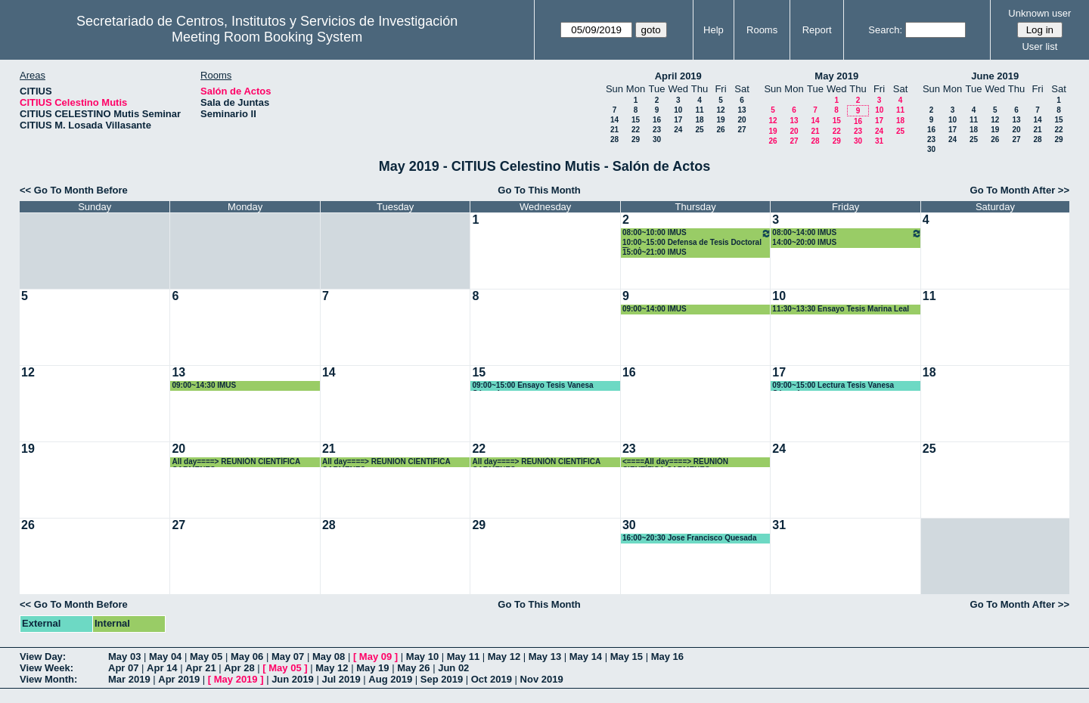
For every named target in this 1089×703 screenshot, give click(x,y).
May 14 (585, 656)
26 (720, 129)
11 (699, 110)
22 (635, 129)
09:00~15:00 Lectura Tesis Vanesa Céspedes (833, 386)
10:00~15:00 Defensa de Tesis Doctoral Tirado (692, 243)
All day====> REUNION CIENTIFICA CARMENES (386, 462)
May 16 (667, 656)
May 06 (247, 656)
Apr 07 (123, 668)
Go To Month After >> (1019, 190)
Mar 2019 (129, 679)
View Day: (43, 656)
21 (614, 129)
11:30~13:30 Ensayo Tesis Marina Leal (840, 309)
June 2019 (995, 76)
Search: (885, 30)
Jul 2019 (340, 679)
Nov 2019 (541, 679)
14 (614, 120)
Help (713, 30)
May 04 (165, 656)
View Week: (46, 668)
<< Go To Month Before (74, 190)
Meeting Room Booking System (267, 37)
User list (1039, 46)
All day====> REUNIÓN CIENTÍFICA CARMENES (235, 462)
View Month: (48, 679)
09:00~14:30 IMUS (204, 385)
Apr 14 (162, 668)
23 (657, 129)
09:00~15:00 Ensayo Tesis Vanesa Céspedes (532, 386)
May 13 (545, 656)
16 (657, 120)
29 (635, 139)
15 (635, 120)
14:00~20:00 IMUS (804, 242)
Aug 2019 (390, 679)
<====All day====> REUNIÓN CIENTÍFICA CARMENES (675, 462)
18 (699, 120)
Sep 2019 (441, 679)
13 (741, 110)
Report (817, 30)
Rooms (761, 30)
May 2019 (836, 76)
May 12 (504, 656)
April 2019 (678, 76)
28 (614, 139)
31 (879, 141)
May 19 (372, 668)
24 (678, 129)
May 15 (626, 656)
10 (678, 110)
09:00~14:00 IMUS (654, 309)
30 (657, 139)
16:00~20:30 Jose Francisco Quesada (689, 538)
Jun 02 (453, 668)
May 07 (287, 656)
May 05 (206, 656)
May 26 (413, 668)
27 (741, 129)
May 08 (328, 656)
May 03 (124, 656)
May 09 (375, 656)
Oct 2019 (491, 679)
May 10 (422, 656)
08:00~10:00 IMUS (696, 233)
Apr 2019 (179, 679)
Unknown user (1039, 13)
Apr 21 (200, 668)
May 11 (463, 656)
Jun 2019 (292, 679)
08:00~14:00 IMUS (846, 233)
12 (720, 110)
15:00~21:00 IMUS (654, 252)
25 (699, 129)
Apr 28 (239, 668)
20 (741, 120)
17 (678, 120)
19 (720, 120)
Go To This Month (539, 190)
